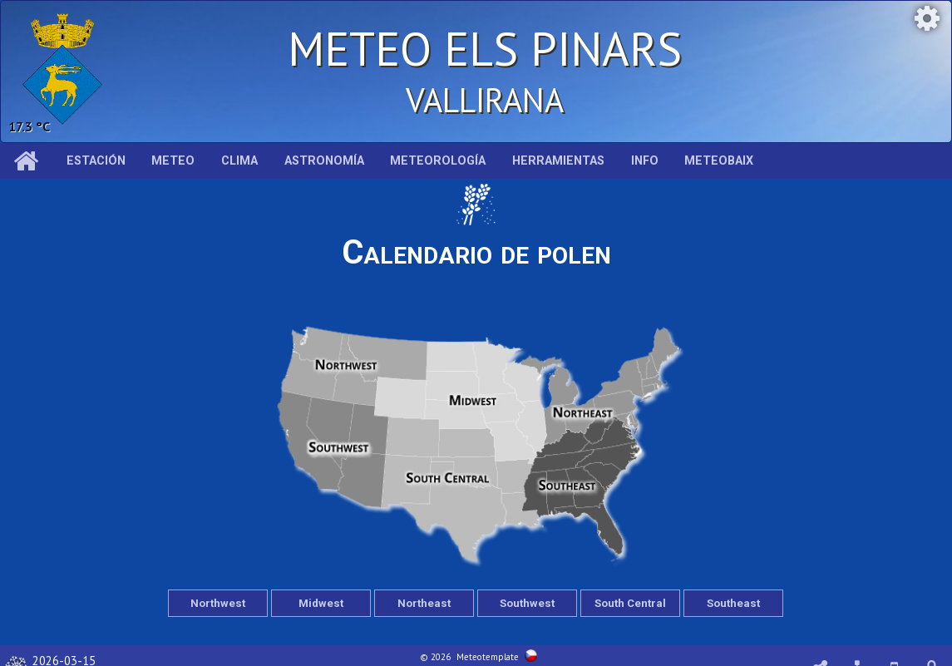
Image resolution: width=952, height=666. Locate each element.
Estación (96, 161)
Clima (239, 161)
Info (645, 161)
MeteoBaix (718, 161)
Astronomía (324, 161)
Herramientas (558, 161)
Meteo (173, 161)
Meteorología (438, 161)
